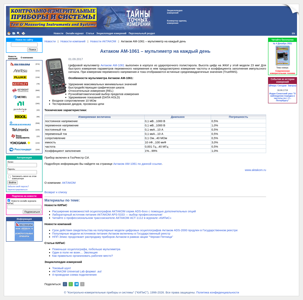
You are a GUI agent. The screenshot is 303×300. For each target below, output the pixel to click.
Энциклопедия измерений (111, 33)
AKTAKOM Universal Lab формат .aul (76, 271)
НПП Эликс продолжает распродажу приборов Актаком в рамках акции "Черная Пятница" (112, 236)
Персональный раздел (142, 33)
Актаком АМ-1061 (112, 65)
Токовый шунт (61, 268)
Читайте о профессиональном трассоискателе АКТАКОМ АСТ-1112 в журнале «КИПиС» (111, 217)
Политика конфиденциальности (217, 292)
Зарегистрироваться (17, 189)
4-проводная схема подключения (74, 274)
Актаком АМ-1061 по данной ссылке (137, 163)
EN (293, 33)
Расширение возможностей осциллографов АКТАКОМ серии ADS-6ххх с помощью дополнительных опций (124, 211)
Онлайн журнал (75, 33)
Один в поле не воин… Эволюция (75, 252)
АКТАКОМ (69, 182)
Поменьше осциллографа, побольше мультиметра (86, 249)
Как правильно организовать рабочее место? (82, 255)
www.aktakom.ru (255, 170)
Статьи (90, 33)
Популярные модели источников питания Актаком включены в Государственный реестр (111, 233)
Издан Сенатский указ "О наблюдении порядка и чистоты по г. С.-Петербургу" (282, 97)
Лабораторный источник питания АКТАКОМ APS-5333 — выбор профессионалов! (107, 214)
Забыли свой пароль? (18, 186)
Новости (58, 33)
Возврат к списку (55, 192)
